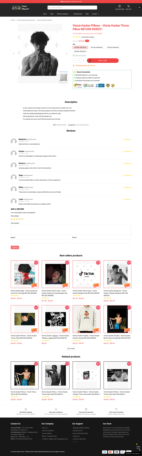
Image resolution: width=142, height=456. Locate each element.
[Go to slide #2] (45, 87)
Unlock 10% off (138, 447)
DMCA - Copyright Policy (49, 436)
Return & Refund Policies (80, 433)
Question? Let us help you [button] (133, 453)
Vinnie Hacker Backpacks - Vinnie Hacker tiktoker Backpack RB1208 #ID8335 (116, 293)
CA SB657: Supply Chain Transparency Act (55, 439)
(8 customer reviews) (87, 37)
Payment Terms (77, 430)
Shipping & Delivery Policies (81, 428)
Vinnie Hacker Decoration (26, 20)
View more (71, 348)
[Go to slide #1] (35, 87)
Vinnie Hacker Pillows (44, 20)
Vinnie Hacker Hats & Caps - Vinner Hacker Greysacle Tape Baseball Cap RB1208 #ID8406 (54, 293)
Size (74, 44)
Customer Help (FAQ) (79, 439)
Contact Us (76, 436)
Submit (15, 247)
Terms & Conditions (48, 430)
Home (13, 20)
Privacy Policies (47, 433)
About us (45, 428)
